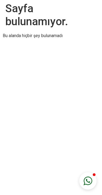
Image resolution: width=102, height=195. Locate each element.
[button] (88, 181)
